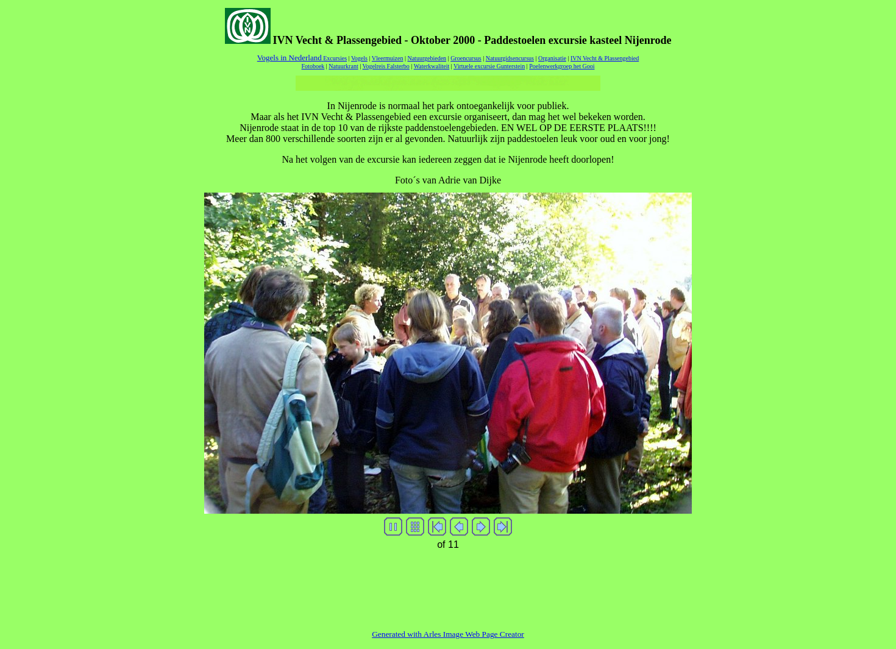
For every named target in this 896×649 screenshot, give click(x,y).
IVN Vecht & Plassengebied (605, 58)
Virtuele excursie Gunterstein (489, 66)
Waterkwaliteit (432, 66)
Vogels (359, 58)
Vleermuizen (388, 58)
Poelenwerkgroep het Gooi (561, 66)
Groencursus (466, 58)
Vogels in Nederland (290, 57)
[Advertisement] (448, 581)
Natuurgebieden (426, 58)
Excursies (335, 58)
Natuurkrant (343, 66)
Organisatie (552, 58)
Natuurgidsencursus (510, 58)
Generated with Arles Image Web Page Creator (448, 634)
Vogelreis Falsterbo (386, 66)
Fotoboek (313, 66)
